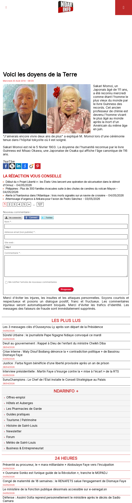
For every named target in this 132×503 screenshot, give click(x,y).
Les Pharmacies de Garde (23, 414)
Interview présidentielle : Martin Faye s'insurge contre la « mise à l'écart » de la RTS (62, 376)
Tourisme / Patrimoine (20, 426)
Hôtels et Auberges (18, 408)
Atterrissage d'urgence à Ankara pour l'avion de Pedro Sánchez (46, 202)
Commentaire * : (12, 256)
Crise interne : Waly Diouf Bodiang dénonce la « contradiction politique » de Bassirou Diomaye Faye (63, 357)
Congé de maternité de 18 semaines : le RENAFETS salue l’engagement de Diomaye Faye (62, 490)
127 (40, 208)
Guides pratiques (16, 420)
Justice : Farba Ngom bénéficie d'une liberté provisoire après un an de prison (57, 368)
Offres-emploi (14, 402)
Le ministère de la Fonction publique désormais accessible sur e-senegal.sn (56, 500)
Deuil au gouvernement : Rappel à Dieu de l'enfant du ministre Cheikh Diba (56, 347)
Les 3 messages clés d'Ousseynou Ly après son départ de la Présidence (54, 331)
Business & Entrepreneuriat (23, 455)
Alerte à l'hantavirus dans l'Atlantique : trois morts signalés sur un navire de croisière (60, 195)
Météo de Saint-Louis (20, 449)
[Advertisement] (66, 42)
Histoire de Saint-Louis (21, 432)
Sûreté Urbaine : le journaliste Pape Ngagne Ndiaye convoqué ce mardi (53, 339)
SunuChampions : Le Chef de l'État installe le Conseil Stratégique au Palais (55, 384)
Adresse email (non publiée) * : (20, 236)
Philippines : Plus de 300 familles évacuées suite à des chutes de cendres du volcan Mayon (64, 188)
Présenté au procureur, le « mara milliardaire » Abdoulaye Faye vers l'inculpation (59, 471)
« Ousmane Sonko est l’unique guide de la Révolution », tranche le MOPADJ (57, 480)
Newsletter (12, 437)
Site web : (9, 246)
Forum (9, 443)
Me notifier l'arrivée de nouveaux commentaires (32, 286)
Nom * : (8, 225)
